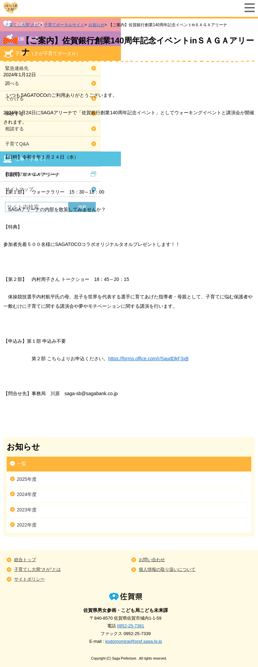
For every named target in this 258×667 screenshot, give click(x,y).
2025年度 (27, 479)
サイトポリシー (29, 579)
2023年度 (27, 509)
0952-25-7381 (130, 625)
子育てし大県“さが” (22, 25)
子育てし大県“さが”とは (37, 569)
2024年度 (27, 494)
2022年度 (27, 525)
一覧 (21, 463)
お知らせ (96, 25)
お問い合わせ (152, 559)
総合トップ (25, 559)
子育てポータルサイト (64, 25)
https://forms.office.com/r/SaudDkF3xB (148, 358)
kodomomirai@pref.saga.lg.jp (133, 641)
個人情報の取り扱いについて (167, 569)
